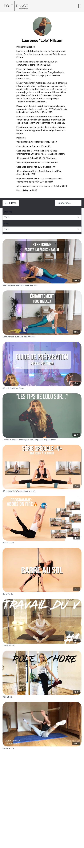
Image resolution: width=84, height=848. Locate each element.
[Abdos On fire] (42, 542)
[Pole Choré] (42, 696)
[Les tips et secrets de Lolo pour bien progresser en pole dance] (42, 439)
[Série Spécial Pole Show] (42, 388)
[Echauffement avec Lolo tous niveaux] (42, 336)
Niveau (6, 223)
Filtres (10, 203)
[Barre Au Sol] (42, 594)
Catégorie (7, 212)
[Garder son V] (42, 748)
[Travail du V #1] (42, 645)
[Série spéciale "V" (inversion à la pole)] (42, 491)
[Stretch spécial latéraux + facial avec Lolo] (42, 285)
